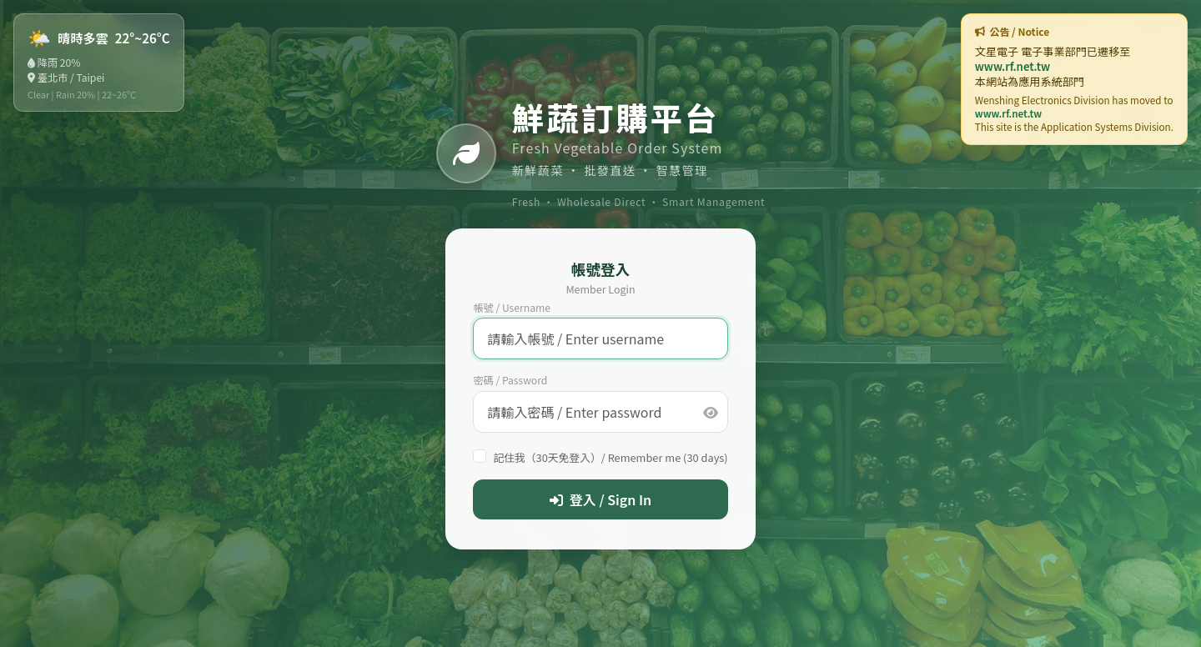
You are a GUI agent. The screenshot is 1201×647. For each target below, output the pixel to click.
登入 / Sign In (600, 499)
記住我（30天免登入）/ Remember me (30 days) (610, 457)
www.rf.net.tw (1012, 66)
